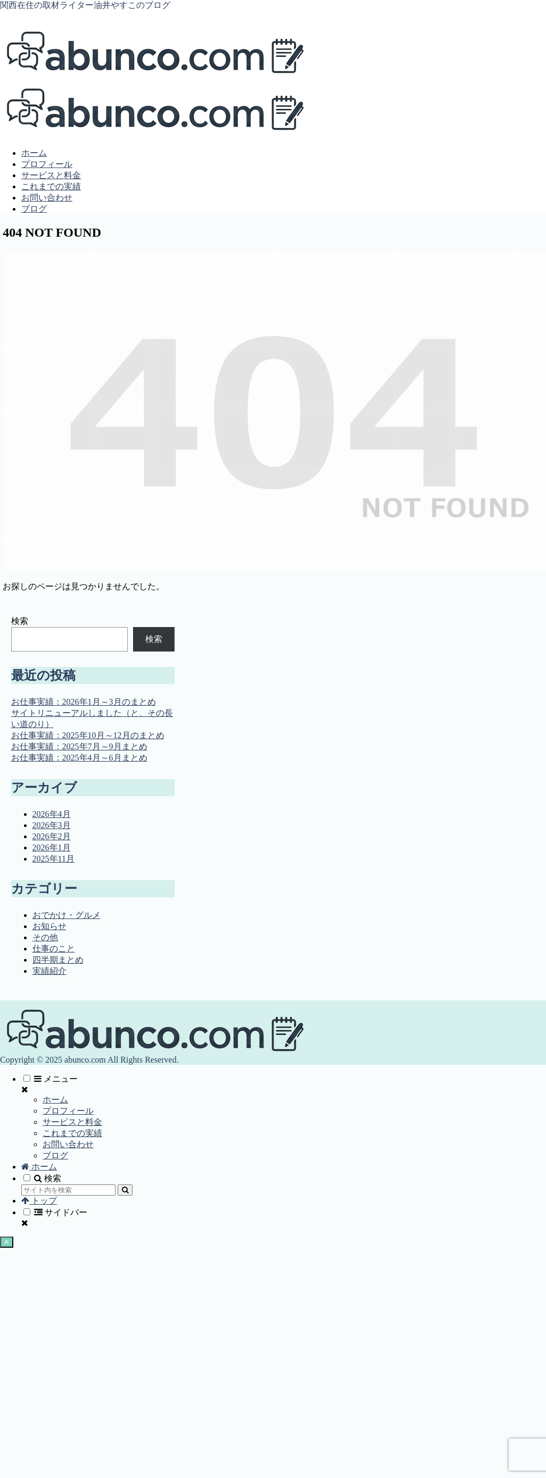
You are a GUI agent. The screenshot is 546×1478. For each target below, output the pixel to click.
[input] (68, 1190)
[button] (125, 1190)
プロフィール (68, 1110)
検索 (19, 620)
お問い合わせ (68, 1144)
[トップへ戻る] (6, 1242)
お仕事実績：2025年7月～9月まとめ (79, 746)
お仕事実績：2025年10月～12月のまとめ (87, 735)
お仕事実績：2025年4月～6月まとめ (79, 757)
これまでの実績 (72, 1133)
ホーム (55, 1099)
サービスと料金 (72, 1121)
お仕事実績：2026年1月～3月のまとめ (83, 701)
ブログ (55, 1155)
